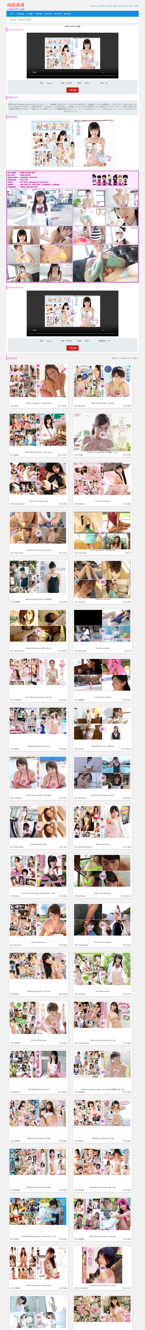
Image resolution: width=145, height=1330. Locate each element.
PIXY (120, 6)
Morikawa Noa (126, 203)
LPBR (136, 6)
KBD (115, 6)
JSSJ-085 (109, 6)
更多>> (136, 203)
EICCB (125, 6)
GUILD (93, 6)
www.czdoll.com (92, 1284)
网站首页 (21, 20)
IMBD (28, 20)
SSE (131, 6)
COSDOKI (101, 6)
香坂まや (115, 203)
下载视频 (73, 90)
